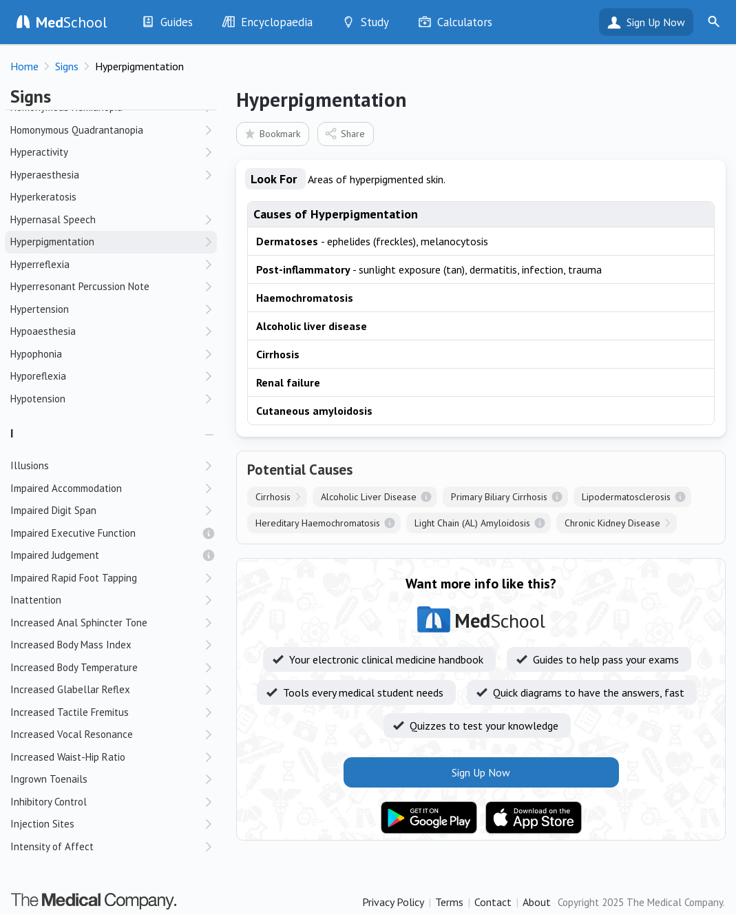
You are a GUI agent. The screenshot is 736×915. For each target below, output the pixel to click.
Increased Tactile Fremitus (69, 712)
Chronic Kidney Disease (612, 523)
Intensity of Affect (52, 846)
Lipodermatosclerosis (626, 497)
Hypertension (39, 309)
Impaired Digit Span (53, 510)
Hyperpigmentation (52, 241)
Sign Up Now (656, 22)
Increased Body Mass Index (71, 644)
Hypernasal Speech (53, 219)
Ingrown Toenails (48, 778)
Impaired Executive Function (73, 532)
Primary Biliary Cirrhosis (499, 497)
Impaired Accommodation (66, 488)
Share (344, 133)
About (537, 902)
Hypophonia (36, 353)
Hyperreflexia (40, 264)
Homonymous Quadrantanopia (76, 129)
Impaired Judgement (54, 555)
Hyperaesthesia (44, 174)
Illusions (29, 465)
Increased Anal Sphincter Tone (78, 622)
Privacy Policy (393, 902)
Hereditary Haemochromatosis (317, 523)
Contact (493, 902)
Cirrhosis (273, 497)
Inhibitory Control (48, 801)
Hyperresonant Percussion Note (79, 286)
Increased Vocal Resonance (71, 734)
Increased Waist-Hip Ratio (67, 756)
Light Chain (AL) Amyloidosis (472, 523)
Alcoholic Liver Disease (369, 497)
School (71, 22)
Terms (449, 902)
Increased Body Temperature (74, 667)
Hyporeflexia (38, 375)
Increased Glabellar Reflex (70, 689)
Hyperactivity (39, 151)
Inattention (35, 599)
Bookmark (271, 133)
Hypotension (37, 398)
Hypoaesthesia (43, 331)
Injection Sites (42, 823)
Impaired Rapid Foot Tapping (73, 577)
